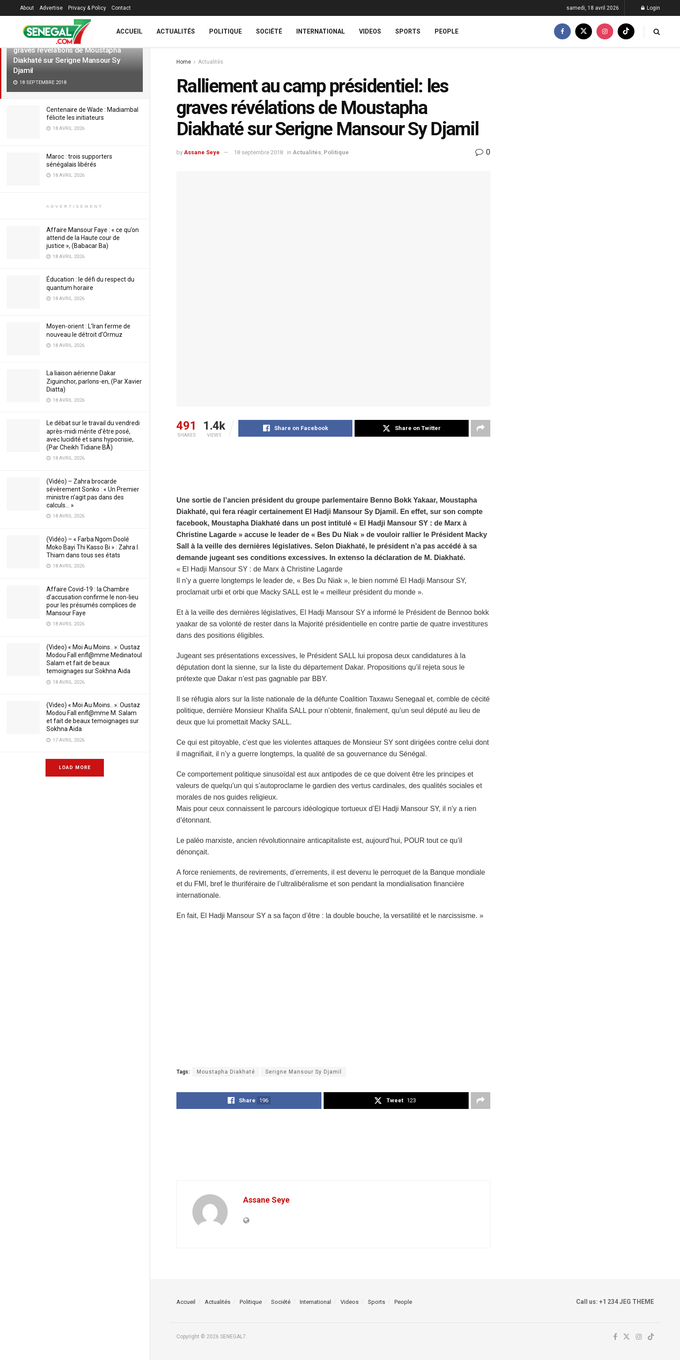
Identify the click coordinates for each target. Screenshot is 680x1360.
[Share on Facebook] (295, 428)
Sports (407, 31)
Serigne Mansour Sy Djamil (303, 1072)
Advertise (51, 8)
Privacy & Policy (87, 8)
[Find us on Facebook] (562, 31)
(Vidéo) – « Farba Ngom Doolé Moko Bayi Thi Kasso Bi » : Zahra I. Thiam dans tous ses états (92, 547)
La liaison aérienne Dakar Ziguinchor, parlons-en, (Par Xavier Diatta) (94, 381)
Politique (225, 31)
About (27, 8)
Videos (370, 31)
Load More (75, 767)
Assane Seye (202, 152)
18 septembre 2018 (258, 152)
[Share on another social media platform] (480, 428)
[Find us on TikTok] (626, 31)
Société (269, 31)
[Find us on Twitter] (583, 31)
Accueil (129, 31)
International (320, 31)
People (446, 31)
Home (183, 62)
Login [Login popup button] (650, 8)
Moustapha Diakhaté (226, 1072)
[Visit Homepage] (57, 31)
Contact (121, 8)
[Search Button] (656, 31)
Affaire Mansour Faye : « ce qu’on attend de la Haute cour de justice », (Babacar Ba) (92, 237)
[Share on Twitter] (412, 428)
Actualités (176, 31)
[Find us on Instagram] (604, 31)
